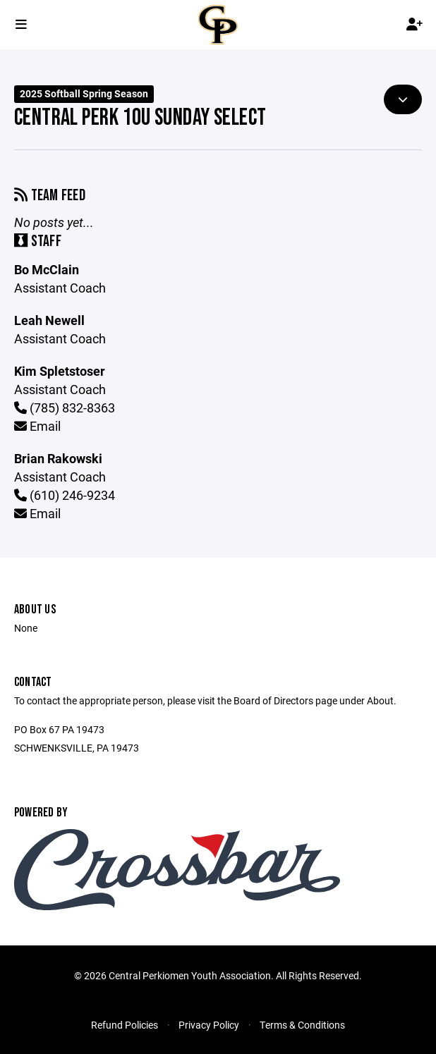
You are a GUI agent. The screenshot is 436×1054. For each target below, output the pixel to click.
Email (37, 425)
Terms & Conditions (302, 1024)
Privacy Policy (208, 1024)
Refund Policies (124, 1024)
